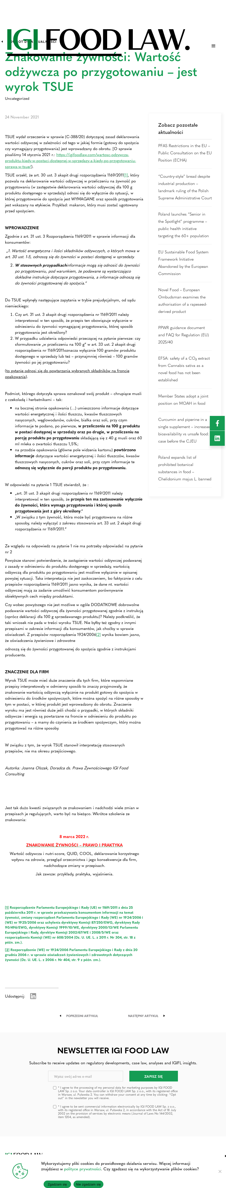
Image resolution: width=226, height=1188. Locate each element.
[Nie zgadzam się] (219, 1171)
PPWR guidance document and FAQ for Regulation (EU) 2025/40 (183, 335)
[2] (98, 634)
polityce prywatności (82, 1169)
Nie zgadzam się (88, 1184)
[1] (126, 175)
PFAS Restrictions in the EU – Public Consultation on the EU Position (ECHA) (185, 153)
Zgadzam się (57, 1184)
